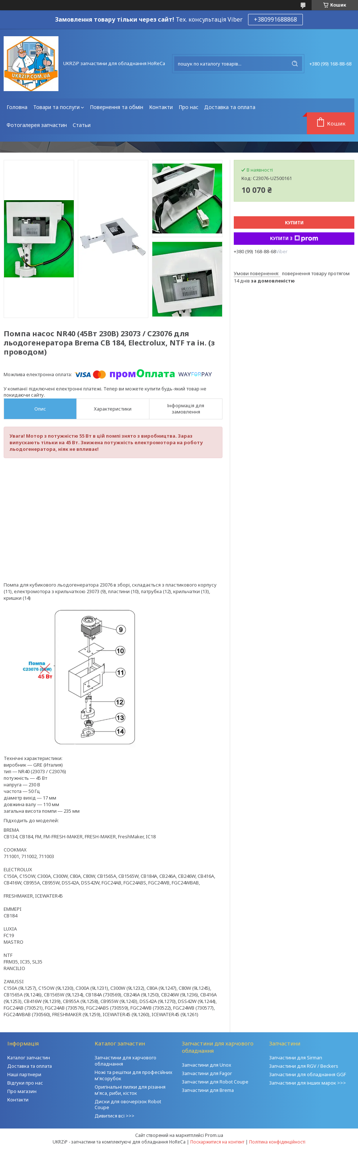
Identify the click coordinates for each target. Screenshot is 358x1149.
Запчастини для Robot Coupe (215, 1081)
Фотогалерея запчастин (37, 124)
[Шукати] (294, 63)
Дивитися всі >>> (114, 1115)
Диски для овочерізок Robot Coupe (128, 1104)
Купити (294, 223)
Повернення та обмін (116, 107)
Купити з (294, 238)
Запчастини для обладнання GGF (307, 1074)
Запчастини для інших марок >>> (307, 1082)
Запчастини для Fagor (207, 1073)
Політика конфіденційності (277, 1142)
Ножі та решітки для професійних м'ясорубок (133, 1075)
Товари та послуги (56, 107)
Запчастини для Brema (208, 1090)
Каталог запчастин (28, 1057)
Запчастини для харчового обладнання (125, 1060)
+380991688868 (275, 19)
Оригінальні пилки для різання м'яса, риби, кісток (130, 1089)
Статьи (82, 124)
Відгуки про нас (25, 1082)
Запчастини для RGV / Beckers (303, 1066)
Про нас (188, 107)
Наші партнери (24, 1074)
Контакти (161, 107)
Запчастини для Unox (206, 1065)
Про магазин (22, 1091)
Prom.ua (214, 1135)
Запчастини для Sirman (295, 1057)
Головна (17, 107)
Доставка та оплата (229, 107)
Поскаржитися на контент (217, 1142)
